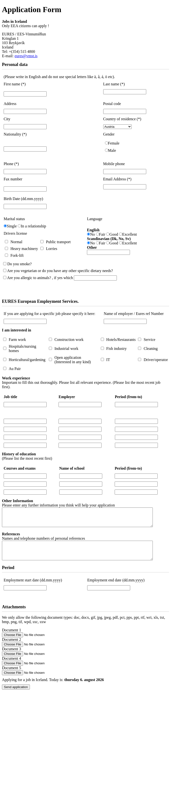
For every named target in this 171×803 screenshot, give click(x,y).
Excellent (129, 234)
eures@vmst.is (26, 56)
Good (113, 234)
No (92, 234)
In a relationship (33, 226)
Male (112, 150)
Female (114, 143)
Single (12, 226)
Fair (102, 234)
